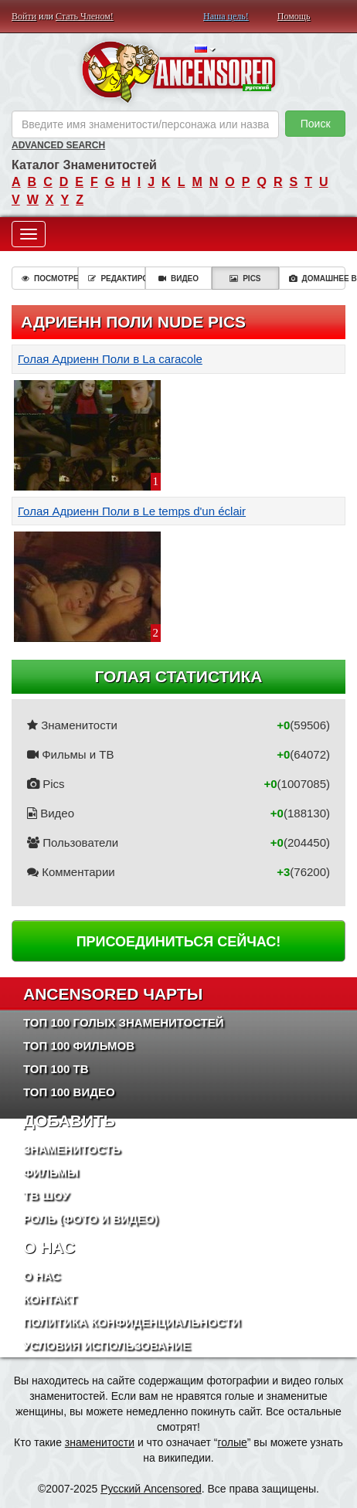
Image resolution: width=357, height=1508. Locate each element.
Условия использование (107, 1345)
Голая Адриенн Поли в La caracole (110, 358)
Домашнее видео (317, 278)
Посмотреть (50, 278)
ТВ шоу (46, 1195)
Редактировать (116, 278)
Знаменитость (72, 1149)
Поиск (316, 123)
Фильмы (51, 1172)
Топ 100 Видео (69, 1092)
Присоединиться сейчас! (178, 941)
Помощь (294, 16)
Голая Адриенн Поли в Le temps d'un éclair (132, 511)
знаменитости (99, 1442)
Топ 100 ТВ (56, 1068)
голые (231, 1442)
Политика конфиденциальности (131, 1322)
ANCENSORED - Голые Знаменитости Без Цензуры (178, 71)
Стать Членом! (85, 16)
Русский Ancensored (151, 1489)
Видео (178, 278)
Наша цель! (226, 16)
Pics (245, 278)
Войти (24, 16)
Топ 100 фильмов (78, 1045)
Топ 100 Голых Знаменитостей (123, 1022)
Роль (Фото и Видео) (90, 1218)
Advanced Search (58, 145)
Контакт (49, 1299)
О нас (41, 1275)
